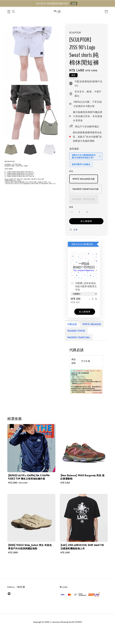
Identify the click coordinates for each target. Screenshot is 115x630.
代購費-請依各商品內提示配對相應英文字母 (84, 286)
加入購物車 (86, 221)
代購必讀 (72, 324)
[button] (9, 11)
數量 (71, 207)
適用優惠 (74, 148)
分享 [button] (73, 229)
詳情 (74, 3)
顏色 (71, 171)
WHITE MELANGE (91, 324)
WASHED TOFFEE (76, 330)
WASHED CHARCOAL (78, 337)
